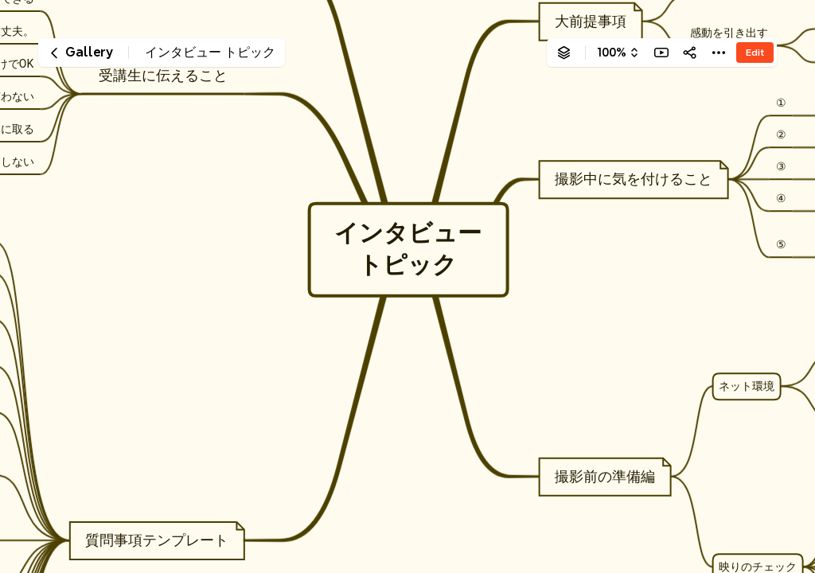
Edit (755, 52)
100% (611, 52)
